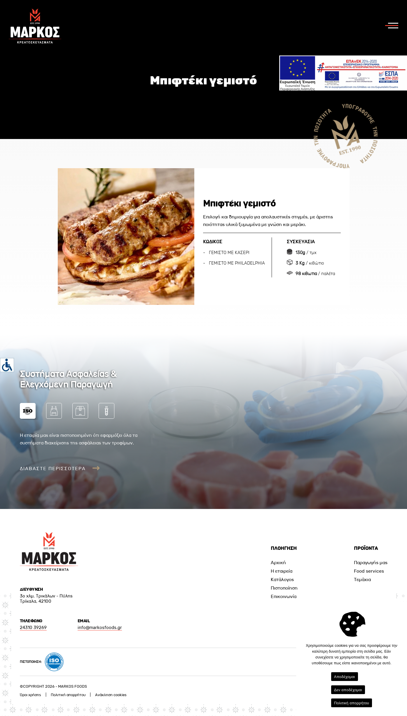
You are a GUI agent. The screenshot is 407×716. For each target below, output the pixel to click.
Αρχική (278, 562)
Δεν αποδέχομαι (348, 690)
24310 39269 (33, 627)
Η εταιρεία (281, 571)
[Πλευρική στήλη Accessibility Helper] (7, 365)
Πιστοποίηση (284, 588)
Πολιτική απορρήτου (68, 695)
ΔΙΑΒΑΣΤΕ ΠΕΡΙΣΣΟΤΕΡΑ (60, 468)
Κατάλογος (282, 579)
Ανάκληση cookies (111, 695)
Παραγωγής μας (370, 562)
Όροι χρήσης (30, 695)
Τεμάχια (362, 579)
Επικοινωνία (283, 596)
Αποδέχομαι (344, 677)
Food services (369, 571)
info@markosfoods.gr (100, 627)
